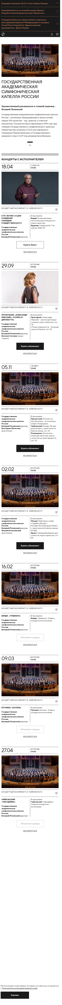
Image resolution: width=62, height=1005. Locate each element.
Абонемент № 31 (30, 252)
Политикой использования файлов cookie (19, 988)
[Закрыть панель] (57, 3)
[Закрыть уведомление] (15, 995)
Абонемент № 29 (30, 353)
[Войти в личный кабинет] (52, 34)
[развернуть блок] (30, 144)
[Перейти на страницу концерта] (30, 226)
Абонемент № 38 (30, 645)
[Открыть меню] (57, 34)
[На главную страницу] (24, 34)
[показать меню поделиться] (56, 209)
